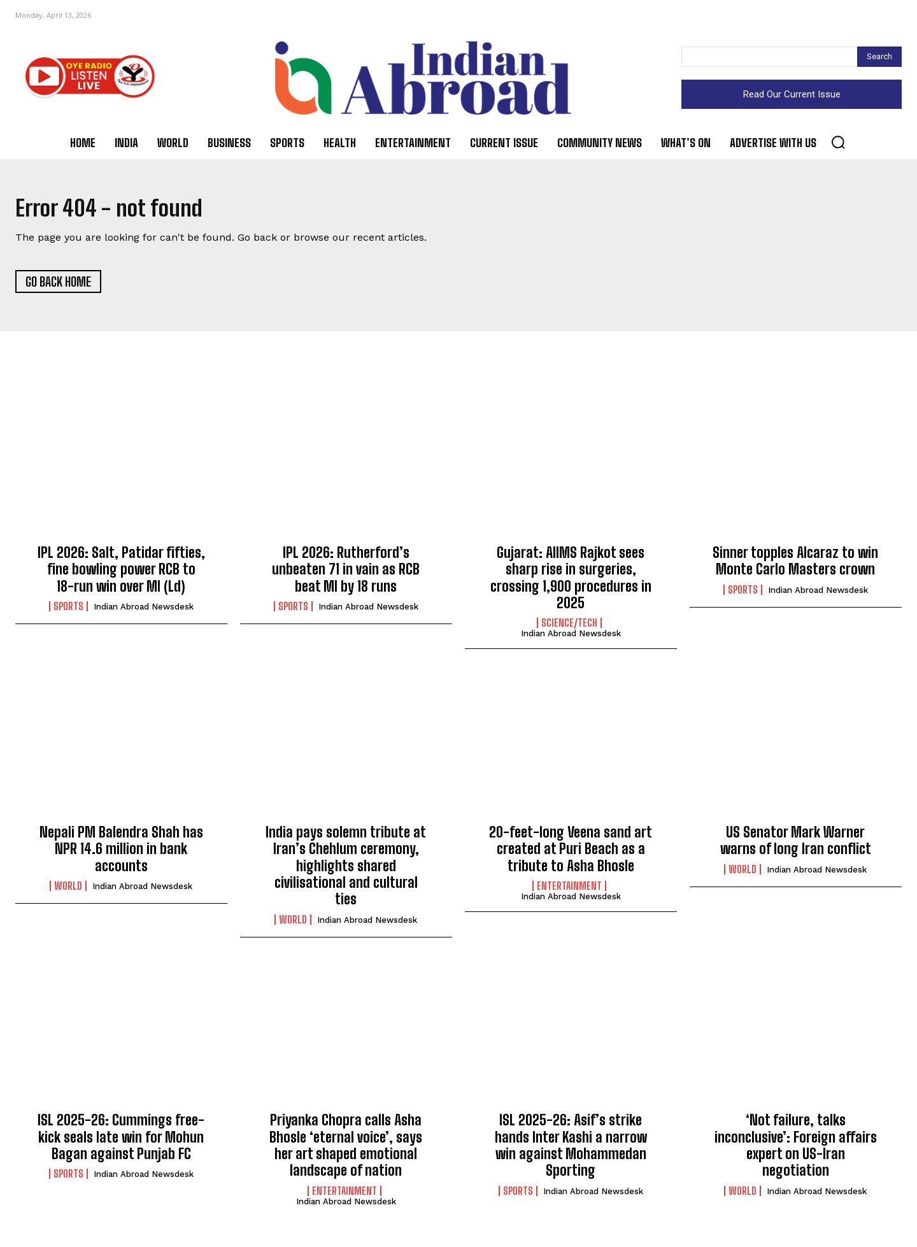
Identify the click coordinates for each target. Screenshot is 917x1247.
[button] (838, 142)
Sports (68, 611)
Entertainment (569, 890)
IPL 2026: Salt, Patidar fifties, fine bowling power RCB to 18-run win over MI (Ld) (121, 573)
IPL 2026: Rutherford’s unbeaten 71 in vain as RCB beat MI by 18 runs (346, 573)
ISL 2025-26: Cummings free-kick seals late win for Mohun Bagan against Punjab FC (121, 1141)
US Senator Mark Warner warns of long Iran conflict (795, 845)
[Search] (879, 56)
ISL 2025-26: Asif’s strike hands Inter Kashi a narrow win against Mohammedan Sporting (571, 1150)
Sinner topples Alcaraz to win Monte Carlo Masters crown (795, 565)
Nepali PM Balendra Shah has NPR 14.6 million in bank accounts (121, 853)
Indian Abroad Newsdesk (144, 611)
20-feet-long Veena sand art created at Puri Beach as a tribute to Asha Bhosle (570, 853)
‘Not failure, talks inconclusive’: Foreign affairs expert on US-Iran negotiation (795, 1150)
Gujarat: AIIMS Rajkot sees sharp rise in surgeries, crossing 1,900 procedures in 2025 (570, 582)
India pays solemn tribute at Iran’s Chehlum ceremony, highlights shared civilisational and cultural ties (346, 870)
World (68, 890)
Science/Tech (569, 628)
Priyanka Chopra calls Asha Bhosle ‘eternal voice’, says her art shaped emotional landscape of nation (345, 1150)
